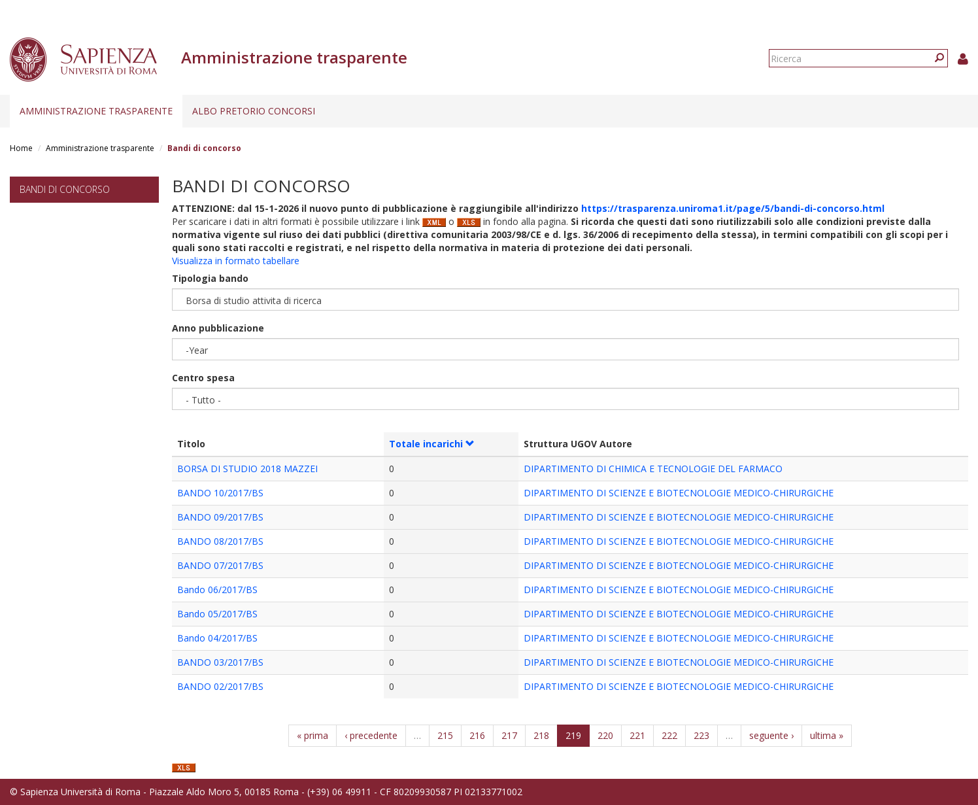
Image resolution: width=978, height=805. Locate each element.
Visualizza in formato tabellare (235, 260)
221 (637, 735)
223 (701, 735)
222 (669, 735)
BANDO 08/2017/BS (220, 541)
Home (21, 148)
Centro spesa (203, 377)
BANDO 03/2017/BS (220, 662)
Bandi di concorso (65, 189)
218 (541, 735)
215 (445, 735)
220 (605, 735)
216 (477, 735)
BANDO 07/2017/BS (220, 565)
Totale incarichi (432, 443)
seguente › (771, 735)
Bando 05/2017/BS (217, 614)
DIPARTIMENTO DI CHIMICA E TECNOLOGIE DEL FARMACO (653, 468)
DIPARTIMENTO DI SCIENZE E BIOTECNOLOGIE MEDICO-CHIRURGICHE (679, 493)
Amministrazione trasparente (96, 111)
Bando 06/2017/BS (217, 589)
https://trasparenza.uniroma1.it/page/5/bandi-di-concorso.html (733, 208)
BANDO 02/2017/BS (220, 686)
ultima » (826, 735)
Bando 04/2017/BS (217, 638)
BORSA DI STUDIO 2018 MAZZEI (247, 468)
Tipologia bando (210, 278)
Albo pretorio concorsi (253, 111)
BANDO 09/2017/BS (220, 517)
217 (509, 735)
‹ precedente (371, 735)
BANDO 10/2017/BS (220, 493)
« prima (312, 735)
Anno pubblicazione (218, 328)
